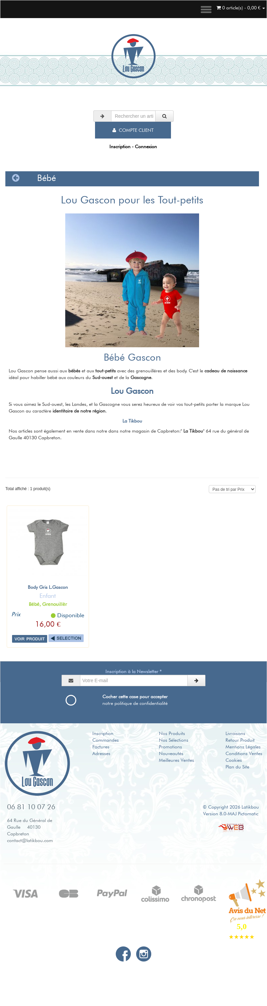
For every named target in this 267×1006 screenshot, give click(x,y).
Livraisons (235, 733)
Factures (100, 746)
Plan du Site (237, 766)
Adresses (101, 753)
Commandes (105, 740)
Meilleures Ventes (176, 760)
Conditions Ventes (244, 753)
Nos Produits (172, 733)
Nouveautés (171, 753)
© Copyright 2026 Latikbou (231, 807)
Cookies (234, 760)
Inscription (102, 733)
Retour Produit (240, 740)
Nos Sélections (173, 740)
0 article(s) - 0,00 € (240, 7)
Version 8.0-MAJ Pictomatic (230, 813)
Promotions (170, 746)
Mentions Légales (243, 746)
